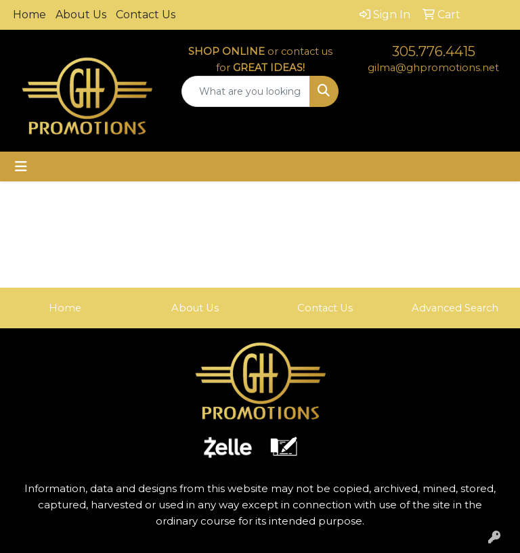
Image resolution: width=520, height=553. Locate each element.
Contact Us (145, 14)
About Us (81, 14)
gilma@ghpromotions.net (433, 68)
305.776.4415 (433, 51)
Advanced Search (455, 308)
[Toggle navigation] (21, 166)
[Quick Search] (245, 91)
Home (29, 14)
